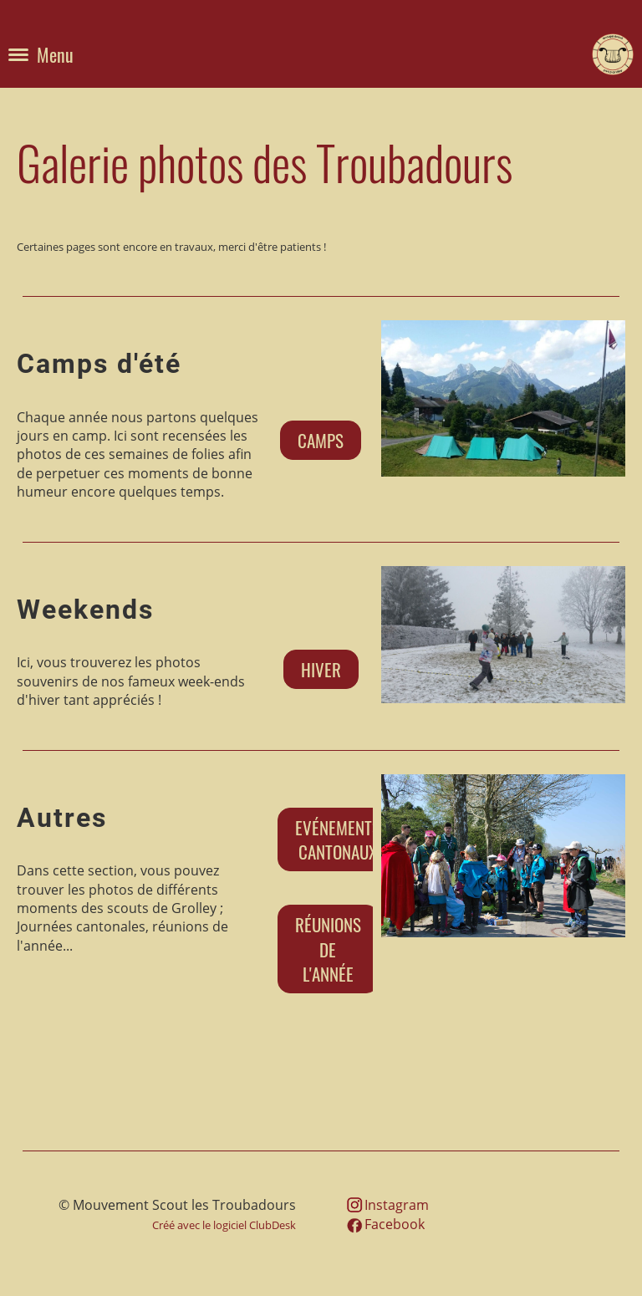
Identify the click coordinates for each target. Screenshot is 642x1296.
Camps (321, 440)
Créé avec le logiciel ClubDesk (224, 1224)
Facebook (394, 1224)
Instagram (396, 1205)
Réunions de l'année (328, 949)
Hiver (321, 669)
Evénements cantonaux (337, 839)
